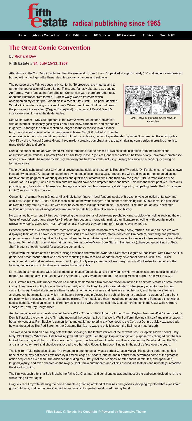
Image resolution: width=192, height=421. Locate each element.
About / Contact (46, 35)
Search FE (167, 35)
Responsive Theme (132, 411)
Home (22, 35)
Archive (147, 35)
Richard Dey (25, 56)
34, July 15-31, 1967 (50, 63)
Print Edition (77, 35)
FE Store (103, 35)
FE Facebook (126, 35)
